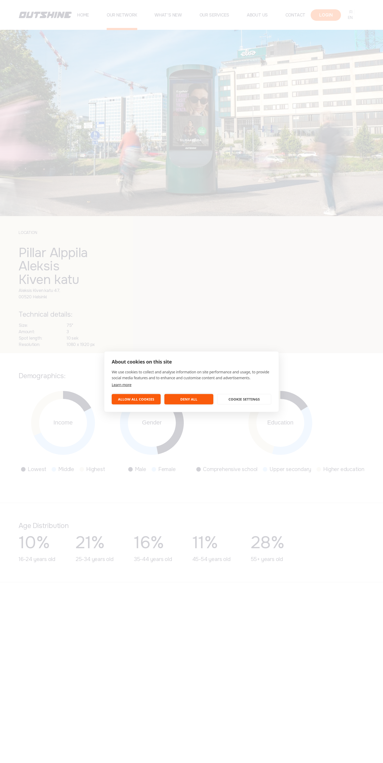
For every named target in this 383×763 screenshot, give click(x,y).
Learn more (121, 384)
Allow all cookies (136, 399)
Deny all (188, 399)
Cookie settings (244, 399)
